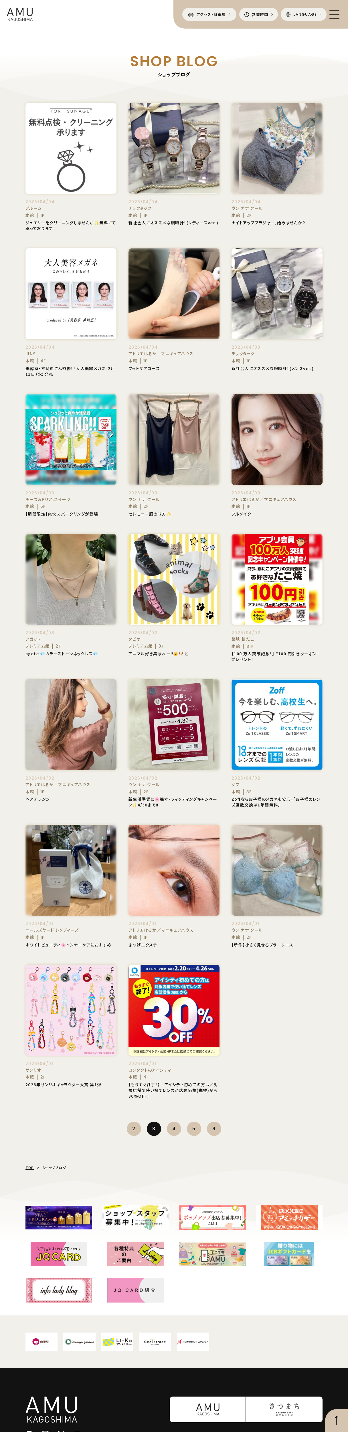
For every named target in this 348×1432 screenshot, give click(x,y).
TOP (29, 1167)
